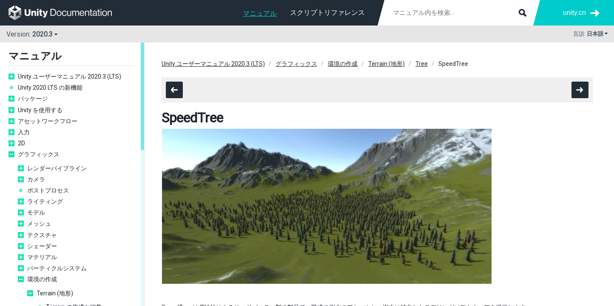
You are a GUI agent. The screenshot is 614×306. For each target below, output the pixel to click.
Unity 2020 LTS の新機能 (50, 87)
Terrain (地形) (55, 293)
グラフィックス (39, 154)
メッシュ (39, 223)
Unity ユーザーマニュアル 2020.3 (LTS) (69, 76)
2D (21, 143)
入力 (24, 132)
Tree (421, 63)
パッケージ (33, 98)
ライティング (45, 201)
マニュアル (260, 13)
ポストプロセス (48, 190)
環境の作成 (42, 279)
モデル (36, 212)
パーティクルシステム (57, 268)
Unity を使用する (40, 110)
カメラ (36, 179)
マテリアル (42, 257)
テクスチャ (42, 235)
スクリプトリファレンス (327, 12)
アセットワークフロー (47, 121)
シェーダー (42, 246)
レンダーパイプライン (57, 168)
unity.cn (574, 12)
